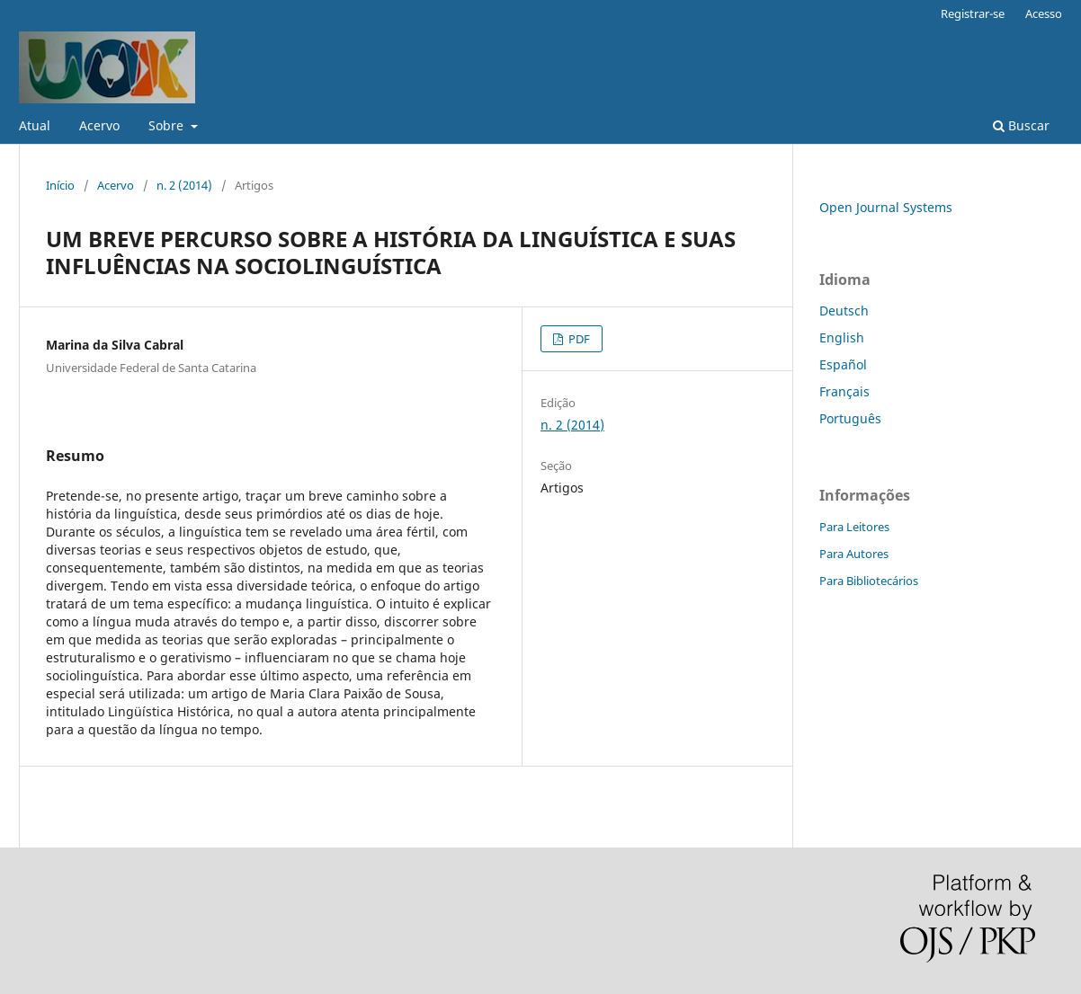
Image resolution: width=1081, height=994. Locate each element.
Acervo (99, 125)
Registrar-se (973, 13)
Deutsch (844, 310)
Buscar (1021, 125)
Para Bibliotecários (868, 580)
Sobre (167, 125)
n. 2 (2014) (184, 185)
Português (850, 418)
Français (844, 391)
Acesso (1043, 13)
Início (60, 185)
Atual (34, 125)
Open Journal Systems (885, 207)
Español (843, 364)
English (841, 337)
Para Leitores (854, 527)
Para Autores (854, 554)
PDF (578, 339)
